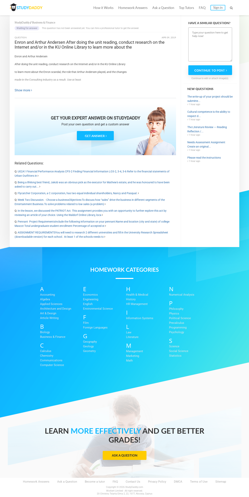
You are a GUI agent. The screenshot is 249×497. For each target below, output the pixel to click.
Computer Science (52, 365)
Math (129, 360)
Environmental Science (98, 308)
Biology (45, 332)
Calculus (45, 351)
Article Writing (49, 318)
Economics (90, 294)
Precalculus (176, 323)
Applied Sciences (51, 304)
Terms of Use (199, 481)
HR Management (137, 304)
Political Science (180, 318)
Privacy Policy (157, 481)
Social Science (178, 351)
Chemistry (46, 355)
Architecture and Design (55, 308)
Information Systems (139, 318)
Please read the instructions (204, 157)
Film (86, 323)
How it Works (103, 8)
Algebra (45, 299)
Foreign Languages (95, 327)
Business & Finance (52, 337)
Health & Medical (137, 294)
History (131, 299)
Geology (88, 346)
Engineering (90, 299)
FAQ (202, 8)
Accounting (47, 294)
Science (174, 346)
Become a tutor (95, 481)
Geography (90, 341)
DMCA (178, 481)
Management (134, 351)
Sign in (218, 7)
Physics (174, 313)
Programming (178, 327)
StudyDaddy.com (134, 487)
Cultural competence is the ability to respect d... (208, 114)
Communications (51, 360)
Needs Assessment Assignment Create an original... (206, 144)
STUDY (30, 7)
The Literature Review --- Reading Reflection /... (207, 129)
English (88, 304)
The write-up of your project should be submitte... (210, 98)
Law (128, 332)
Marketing (132, 356)
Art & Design (48, 313)
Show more (23, 90)
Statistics (175, 355)
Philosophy (176, 309)
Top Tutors (186, 8)
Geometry (89, 351)
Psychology (176, 332)
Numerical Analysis (181, 294)
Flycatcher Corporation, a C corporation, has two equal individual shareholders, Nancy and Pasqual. (77, 193)
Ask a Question (163, 8)
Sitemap (220, 481)
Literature (132, 337)
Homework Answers (132, 8)
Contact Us (133, 481)
